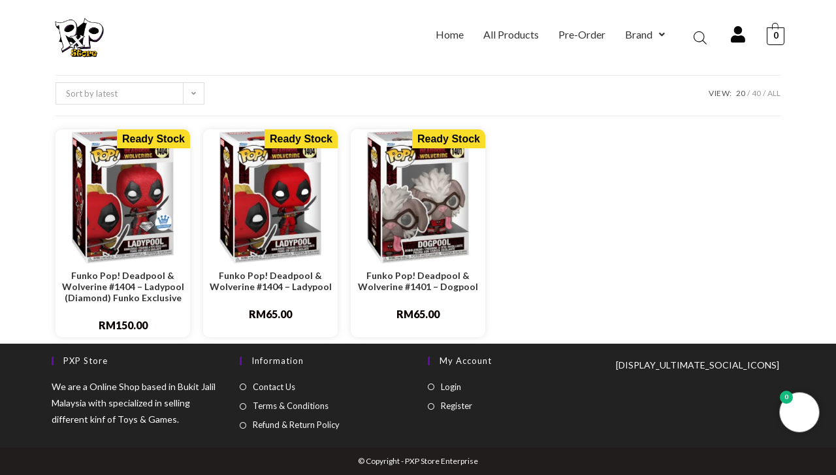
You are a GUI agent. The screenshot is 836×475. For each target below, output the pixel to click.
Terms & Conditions (291, 406)
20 (740, 93)
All (773, 93)
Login (451, 387)
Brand (645, 34)
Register (456, 406)
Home (450, 34)
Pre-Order (581, 34)
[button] (645, 35)
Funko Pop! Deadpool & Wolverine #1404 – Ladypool (271, 281)
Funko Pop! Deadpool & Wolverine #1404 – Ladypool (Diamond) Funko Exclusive (123, 286)
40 (756, 93)
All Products (511, 34)
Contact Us (274, 387)
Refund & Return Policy (296, 424)
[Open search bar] (700, 37)
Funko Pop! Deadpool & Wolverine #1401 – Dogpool (418, 281)
